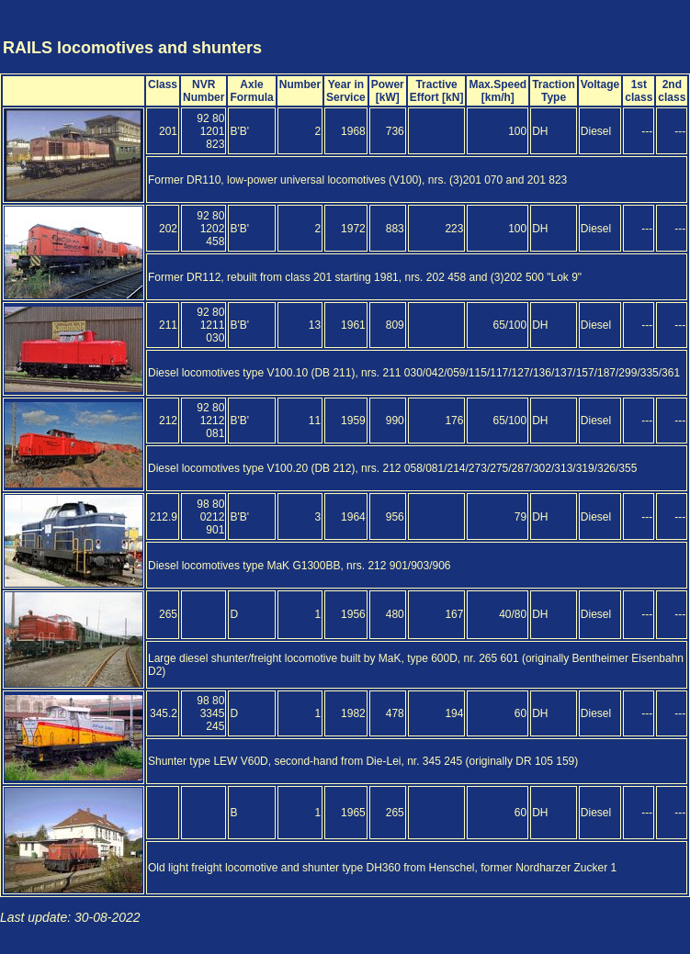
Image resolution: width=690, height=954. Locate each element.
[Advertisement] (579, 30)
